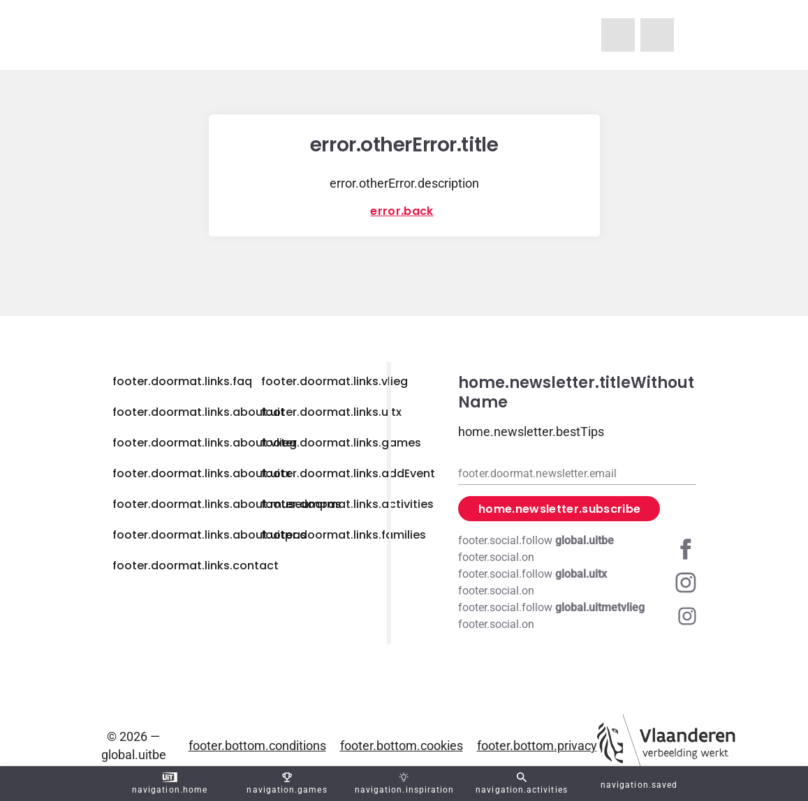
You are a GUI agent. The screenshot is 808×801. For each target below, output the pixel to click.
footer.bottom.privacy (537, 745)
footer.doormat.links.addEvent (348, 473)
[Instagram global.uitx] (577, 582)
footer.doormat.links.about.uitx (201, 473)
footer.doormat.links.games (341, 443)
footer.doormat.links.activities (347, 504)
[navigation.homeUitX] (657, 35)
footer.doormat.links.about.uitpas (209, 535)
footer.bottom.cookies (401, 745)
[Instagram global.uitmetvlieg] (577, 616)
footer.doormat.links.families (343, 535)
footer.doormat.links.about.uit (198, 412)
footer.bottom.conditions (257, 745)
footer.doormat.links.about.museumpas (226, 504)
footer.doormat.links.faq (182, 381)
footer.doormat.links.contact (195, 565)
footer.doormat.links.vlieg (334, 381)
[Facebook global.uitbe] (577, 549)
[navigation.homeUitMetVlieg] (618, 35)
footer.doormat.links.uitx (331, 412)
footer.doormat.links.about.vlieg (204, 443)
